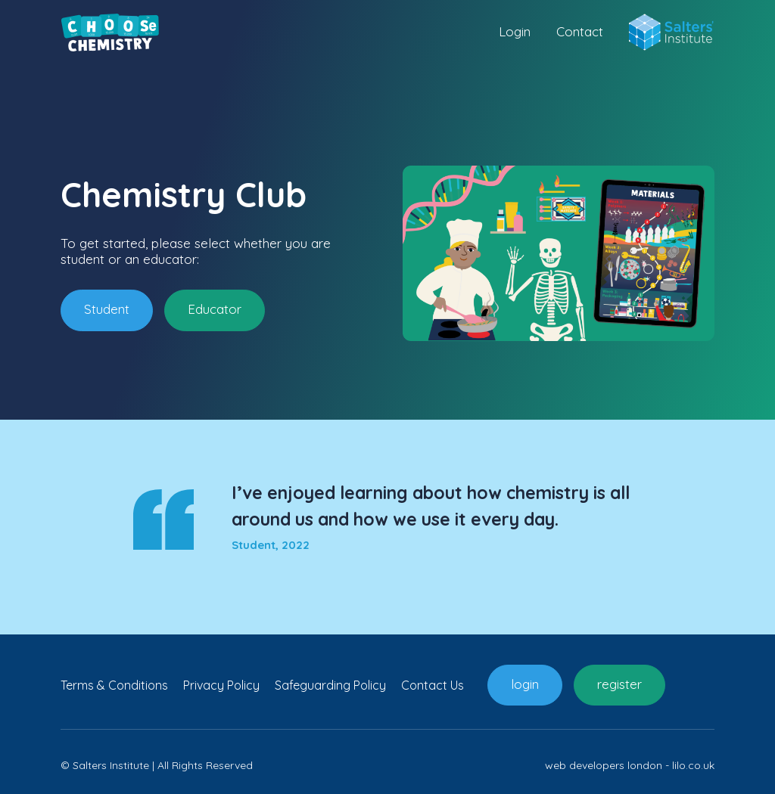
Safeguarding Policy (330, 685)
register (619, 684)
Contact (579, 31)
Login (515, 31)
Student (106, 309)
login (525, 684)
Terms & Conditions (114, 685)
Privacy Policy (221, 685)
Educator (214, 309)
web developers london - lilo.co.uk (629, 765)
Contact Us (432, 685)
